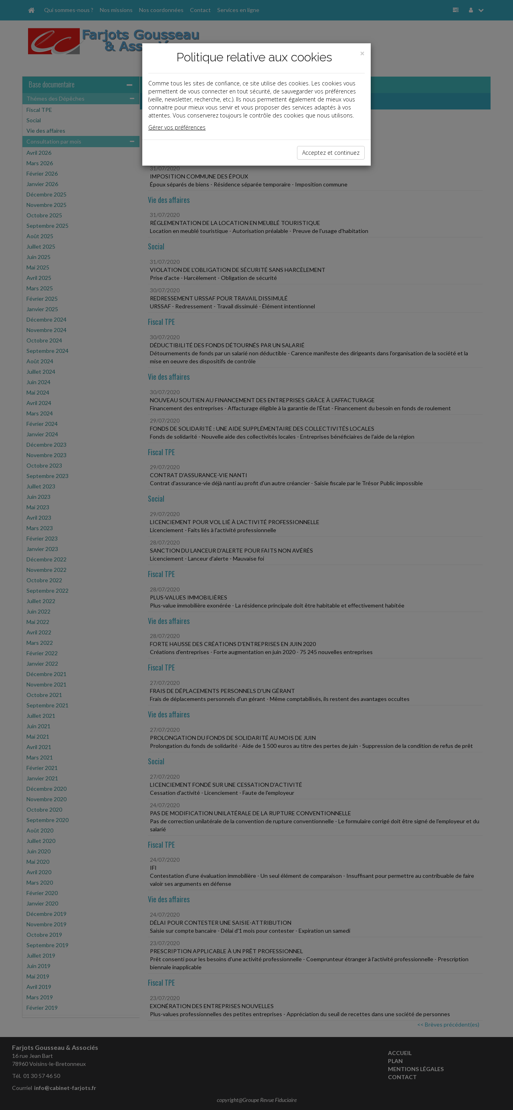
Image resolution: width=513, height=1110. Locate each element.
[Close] (362, 53)
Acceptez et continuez (331, 152)
